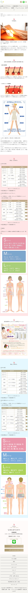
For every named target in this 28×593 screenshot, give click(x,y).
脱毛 (14, 561)
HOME (2, 13)
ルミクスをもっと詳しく (14, 54)
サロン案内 (14, 558)
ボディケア (14, 567)
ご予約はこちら (14, 546)
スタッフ (14, 570)
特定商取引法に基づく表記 (14, 581)
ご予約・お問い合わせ (14, 575)
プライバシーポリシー (14, 578)
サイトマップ (14, 584)
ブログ (14, 573)
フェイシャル (14, 564)
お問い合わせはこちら (14, 550)
